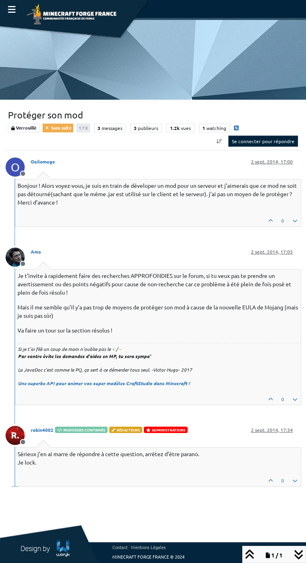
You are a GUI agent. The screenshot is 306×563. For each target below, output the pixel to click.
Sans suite (58, 127)
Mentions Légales (148, 547)
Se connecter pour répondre (263, 141)
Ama (36, 251)
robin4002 (42, 430)
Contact (120, 547)
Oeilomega (43, 161)
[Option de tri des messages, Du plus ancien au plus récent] (219, 141)
